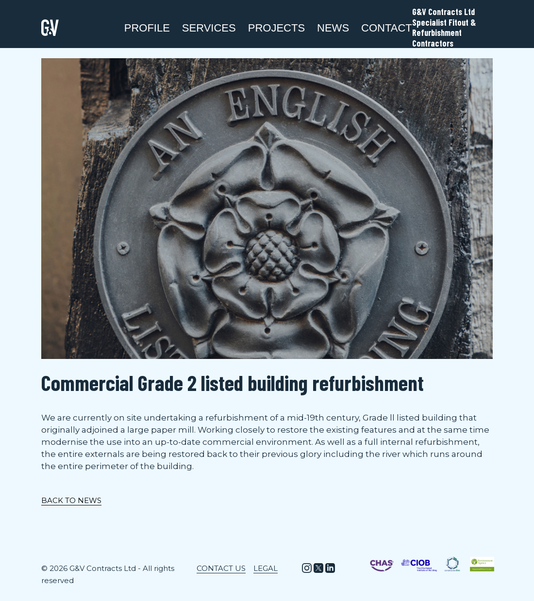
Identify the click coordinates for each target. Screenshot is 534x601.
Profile (147, 28)
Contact (386, 28)
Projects (276, 28)
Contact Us (221, 568)
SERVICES (209, 28)
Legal (265, 568)
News (333, 28)
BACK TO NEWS (71, 500)
